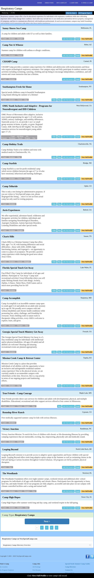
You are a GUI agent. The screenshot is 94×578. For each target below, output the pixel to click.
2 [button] (41, 528)
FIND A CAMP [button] (87, 3)
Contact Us (69, 570)
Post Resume (37, 570)
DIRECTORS (49, 3)
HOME (39, 3)
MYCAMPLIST (62, 3)
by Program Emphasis (7, 570)
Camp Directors (70, 567)
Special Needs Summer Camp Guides (77, 564)
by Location (3, 567)
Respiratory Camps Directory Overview (47, 545)
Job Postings (36, 567)
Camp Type (8, 515)
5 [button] (56, 528)
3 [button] (46, 528)
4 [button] (51, 528)
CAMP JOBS (74, 3)
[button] (77, 39)
